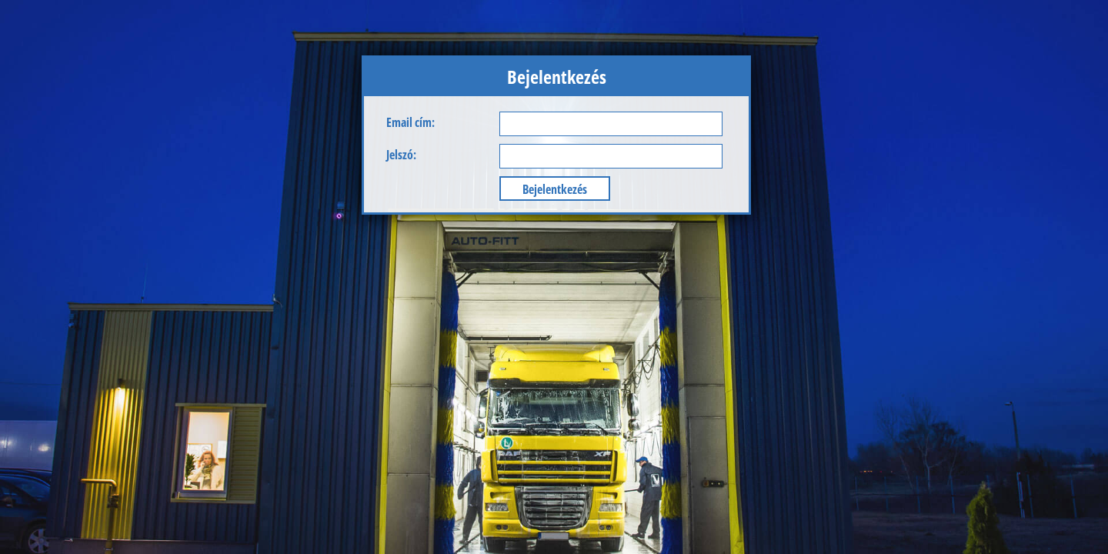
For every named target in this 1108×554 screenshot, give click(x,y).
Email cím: (410, 122)
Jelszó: (401, 154)
